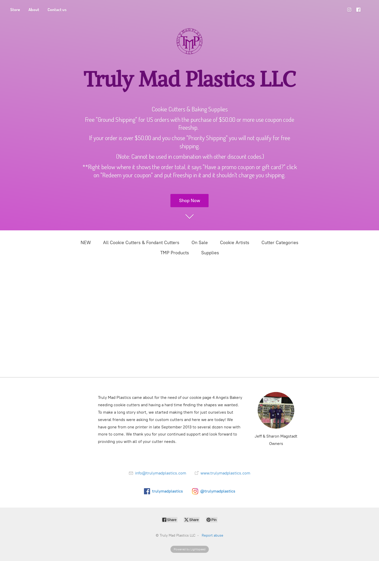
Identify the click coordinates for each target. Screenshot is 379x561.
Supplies (210, 253)
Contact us (57, 9)
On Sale (200, 242)
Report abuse (212, 535)
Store (15, 9)
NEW (86, 242)
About (33, 9)
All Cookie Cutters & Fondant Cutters (141, 242)
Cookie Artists (234, 242)
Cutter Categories (279, 242)
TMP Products (174, 253)
